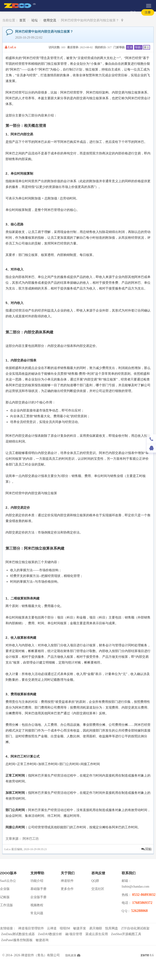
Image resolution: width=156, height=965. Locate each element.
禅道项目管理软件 (31, 928)
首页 (22, 20)
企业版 (5, 889)
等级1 (138, 47)
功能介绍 (36, 881)
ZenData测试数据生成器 (18, 934)
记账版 (5, 897)
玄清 (129, 47)
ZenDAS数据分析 (50, 934)
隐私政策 (70, 955)
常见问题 (36, 913)
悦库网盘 (111, 928)
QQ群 (95, 881)
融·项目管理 (73, 934)
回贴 (146, 849)
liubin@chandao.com (135, 886)
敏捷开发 (79, 928)
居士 (146, 47)
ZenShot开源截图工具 (126, 934)
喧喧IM (65, 928)
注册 (148, 12)
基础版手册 (38, 889)
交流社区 (97, 889)
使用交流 (49, 20)
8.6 (147, 956)
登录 (133, 12)
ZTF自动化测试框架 (135, 928)
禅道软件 (67, 881)
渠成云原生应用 (96, 934)
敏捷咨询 (42, 940)
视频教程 (36, 905)
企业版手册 (38, 897)
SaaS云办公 (8, 881)
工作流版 (6, 905)
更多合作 (67, 889)
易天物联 (95, 928)
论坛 (34, 20)
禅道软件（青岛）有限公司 (40, 955)
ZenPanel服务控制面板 (17, 940)
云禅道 (52, 928)
